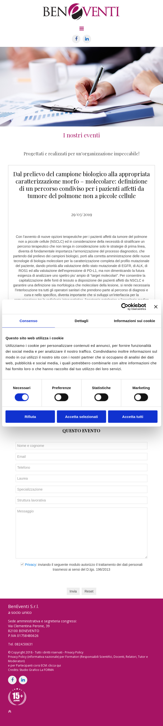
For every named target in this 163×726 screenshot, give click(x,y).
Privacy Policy (74, 652)
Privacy (30, 565)
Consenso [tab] (28, 320)
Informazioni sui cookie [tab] (134, 320)
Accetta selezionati (81, 417)
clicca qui (54, 665)
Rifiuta (30, 417)
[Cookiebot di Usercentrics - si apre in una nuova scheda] (125, 306)
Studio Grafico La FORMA (36, 670)
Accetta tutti (132, 417)
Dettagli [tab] (81, 320)
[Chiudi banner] (155, 306)
